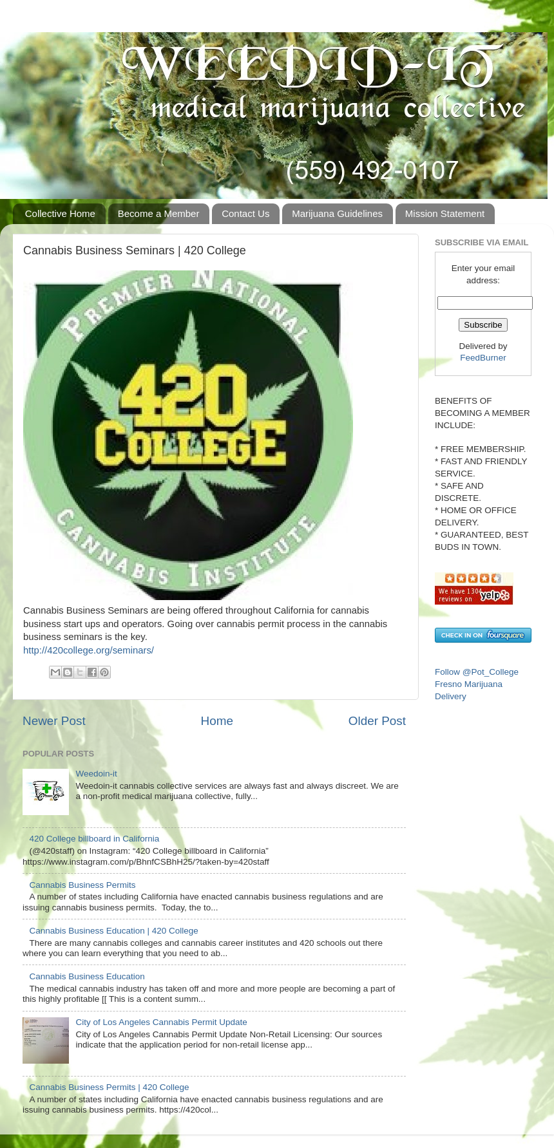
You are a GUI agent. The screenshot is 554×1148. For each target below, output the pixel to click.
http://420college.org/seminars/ (88, 650)
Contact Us (245, 213)
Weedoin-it (96, 773)
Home (217, 721)
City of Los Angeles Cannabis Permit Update (161, 1022)
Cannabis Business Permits (82, 885)
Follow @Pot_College (477, 672)
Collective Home (60, 213)
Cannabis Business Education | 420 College (113, 931)
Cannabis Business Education (86, 976)
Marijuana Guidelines (337, 213)
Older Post (377, 721)
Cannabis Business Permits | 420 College (109, 1087)
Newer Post (54, 721)
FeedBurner (483, 357)
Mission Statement (444, 213)
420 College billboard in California (94, 838)
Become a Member (159, 213)
